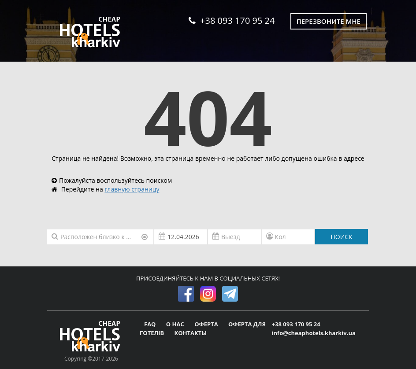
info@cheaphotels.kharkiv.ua (314, 333)
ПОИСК (342, 236)
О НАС (176, 324)
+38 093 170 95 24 (232, 20)
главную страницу (131, 189)
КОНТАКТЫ (191, 333)
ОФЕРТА (206, 324)
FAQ (150, 324)
